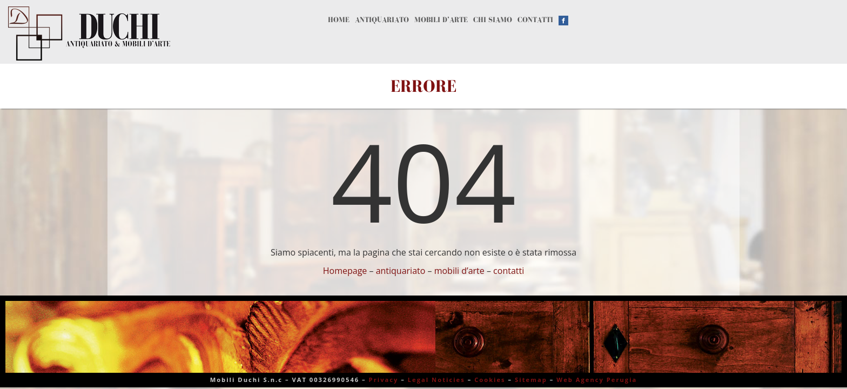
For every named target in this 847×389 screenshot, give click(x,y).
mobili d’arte (459, 271)
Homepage (345, 271)
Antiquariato (431, 31)
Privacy (384, 379)
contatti (508, 271)
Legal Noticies (436, 379)
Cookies (490, 379)
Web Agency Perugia (596, 379)
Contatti (707, 31)
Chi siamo (629, 31)
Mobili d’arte (537, 31)
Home (351, 31)
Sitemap (531, 379)
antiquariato (401, 271)
